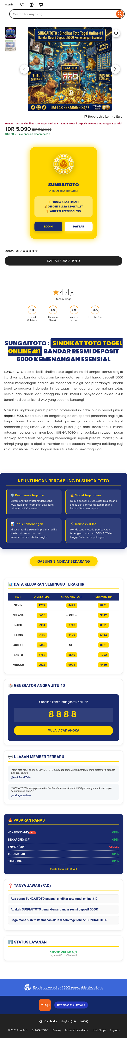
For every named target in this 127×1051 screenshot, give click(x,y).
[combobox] (62, 14)
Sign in (9, 4)
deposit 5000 (14, 416)
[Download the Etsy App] (45, 1007)
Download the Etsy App (71, 1007)
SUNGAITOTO (13, 250)
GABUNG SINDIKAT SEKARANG (63, 561)
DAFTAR (78, 226)
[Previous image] (24, 69)
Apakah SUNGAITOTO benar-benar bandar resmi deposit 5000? (55, 911)
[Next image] (115, 69)
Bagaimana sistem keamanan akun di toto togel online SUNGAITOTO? (59, 922)
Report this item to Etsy (103, 117)
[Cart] (40, 4)
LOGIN (48, 226)
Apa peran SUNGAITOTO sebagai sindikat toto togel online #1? (54, 901)
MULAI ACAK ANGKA (63, 732)
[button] (63, 1023)
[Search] (120, 14)
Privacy (56, 1032)
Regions (114, 1032)
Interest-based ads (76, 1032)
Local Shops (99, 1032)
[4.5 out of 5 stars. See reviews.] (31, 251)
